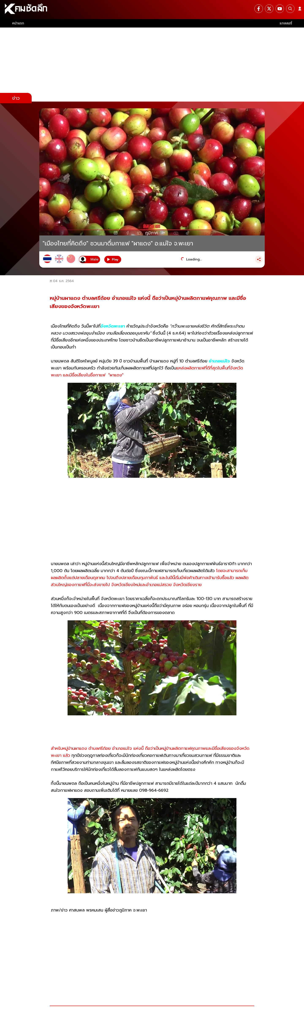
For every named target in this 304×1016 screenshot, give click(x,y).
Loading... (194, 259)
